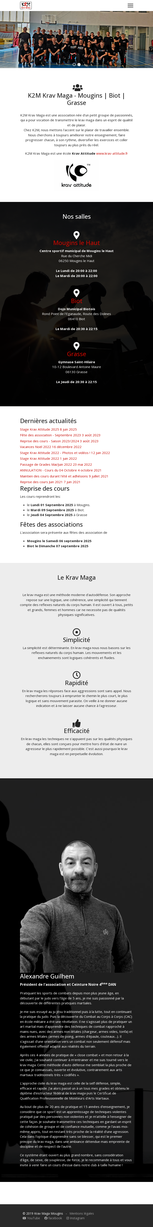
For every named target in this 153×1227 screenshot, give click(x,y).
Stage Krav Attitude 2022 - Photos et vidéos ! (65, 452)
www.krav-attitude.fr (112, 153)
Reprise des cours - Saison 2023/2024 (59, 441)
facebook (53, 1218)
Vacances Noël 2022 (50, 446)
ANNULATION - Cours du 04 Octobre (61, 470)
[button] (74, 64)
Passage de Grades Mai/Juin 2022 (56, 464)
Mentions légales (82, 1213)
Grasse (76, 354)
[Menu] (130, 5)
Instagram (75, 1218)
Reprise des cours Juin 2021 (50, 482)
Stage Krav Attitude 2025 (48, 429)
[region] (76, 39)
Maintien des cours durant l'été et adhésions (64, 476)
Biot (76, 301)
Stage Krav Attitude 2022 (48, 458)
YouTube (32, 1218)
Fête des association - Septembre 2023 (60, 435)
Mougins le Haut (76, 243)
